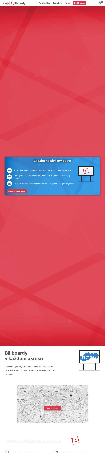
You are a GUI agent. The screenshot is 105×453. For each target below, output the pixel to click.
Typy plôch (57, 3)
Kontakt (68, 3)
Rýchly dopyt (79, 3)
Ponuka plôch (44, 3)
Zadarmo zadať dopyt (16, 191)
